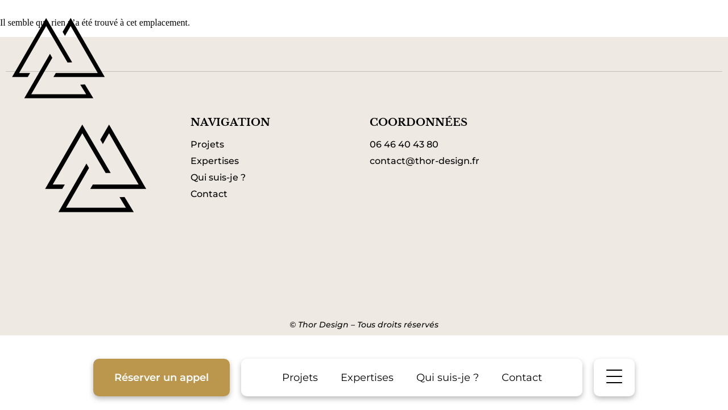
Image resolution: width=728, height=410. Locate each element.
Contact (522, 377)
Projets (300, 377)
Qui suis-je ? (447, 377)
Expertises (367, 377)
